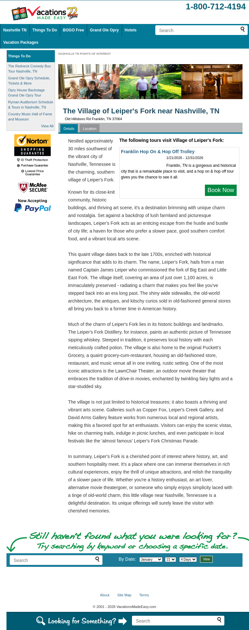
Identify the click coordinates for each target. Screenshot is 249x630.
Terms (144, 595)
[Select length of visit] (188, 559)
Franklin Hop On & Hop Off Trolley (158, 151)
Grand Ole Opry (104, 30)
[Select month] (150, 559)
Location (90, 129)
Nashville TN (15, 30)
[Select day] (170, 559)
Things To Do (44, 30)
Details (69, 129)
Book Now (221, 190)
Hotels (131, 30)
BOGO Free (73, 30)
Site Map (124, 595)
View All (47, 126)
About (105, 595)
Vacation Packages (20, 42)
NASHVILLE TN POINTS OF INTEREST (84, 53)
